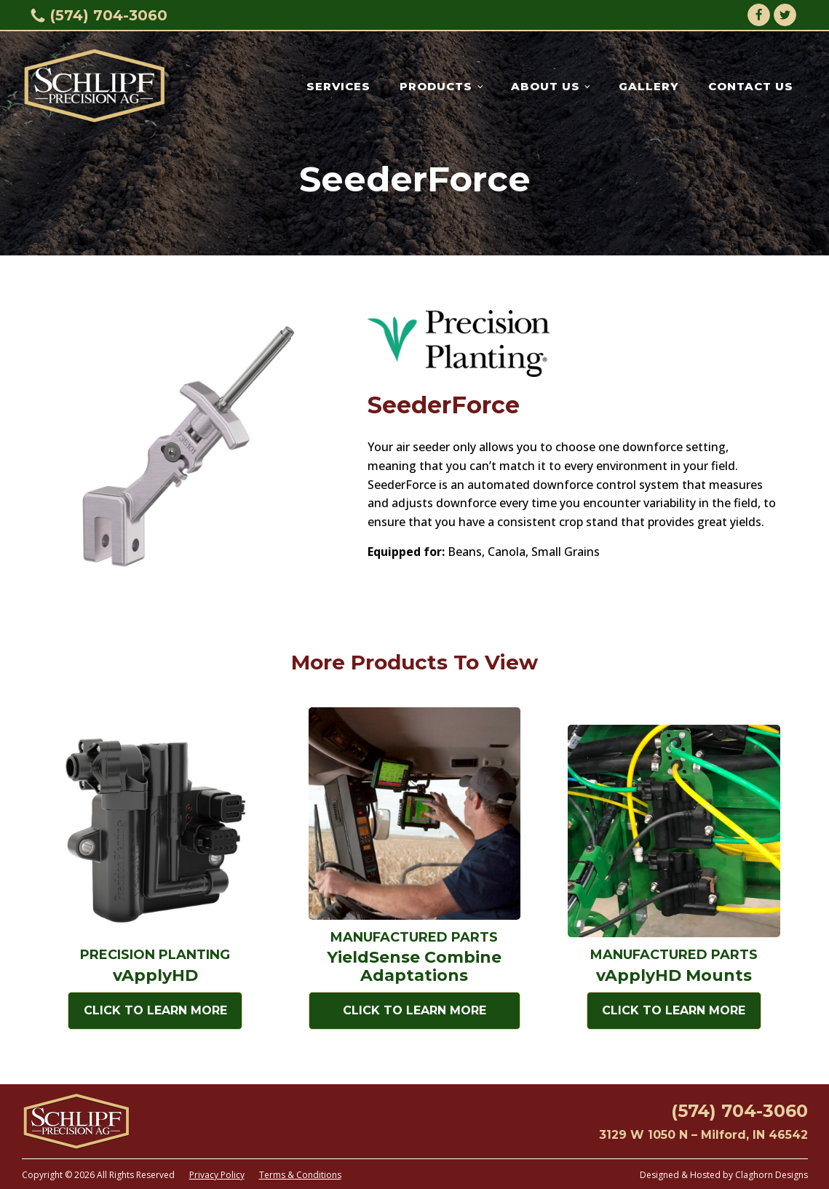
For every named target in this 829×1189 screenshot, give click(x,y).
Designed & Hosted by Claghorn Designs (724, 1175)
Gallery (649, 86)
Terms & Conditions (300, 1175)
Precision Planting (155, 955)
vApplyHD (155, 975)
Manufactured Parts (414, 937)
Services (338, 86)
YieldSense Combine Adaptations (414, 966)
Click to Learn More (155, 1010)
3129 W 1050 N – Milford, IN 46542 (703, 1135)
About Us (545, 86)
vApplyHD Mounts (674, 975)
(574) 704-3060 (108, 15)
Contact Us (750, 86)
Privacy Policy (217, 1175)
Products (436, 86)
